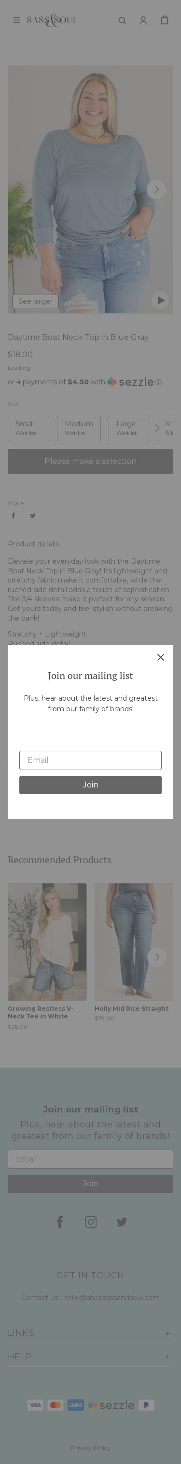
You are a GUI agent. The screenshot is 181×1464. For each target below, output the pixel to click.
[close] (160, 657)
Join (90, 784)
